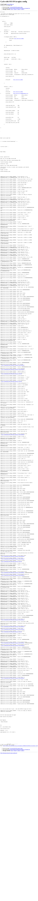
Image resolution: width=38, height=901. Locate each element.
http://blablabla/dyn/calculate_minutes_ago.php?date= (12, 435)
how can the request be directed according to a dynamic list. (19, 8)
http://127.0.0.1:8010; (19, 44)
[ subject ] (19, 9)
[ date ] (12, 9)
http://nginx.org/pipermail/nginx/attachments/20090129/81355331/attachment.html (20, 892)
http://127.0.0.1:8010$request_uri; (20, 109)
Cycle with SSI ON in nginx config (16, 7)
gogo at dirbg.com (10, 4)
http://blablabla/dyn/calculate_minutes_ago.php (11, 446)
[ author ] (22, 9)
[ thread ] (15, 9)
